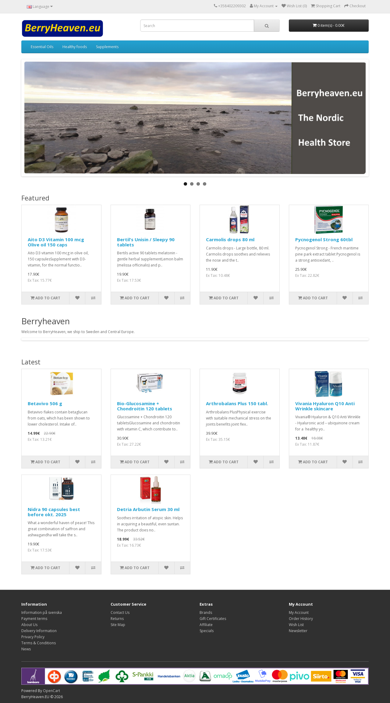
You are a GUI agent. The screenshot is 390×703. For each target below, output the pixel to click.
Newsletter (298, 630)
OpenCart (51, 690)
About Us (29, 624)
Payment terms (34, 618)
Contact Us (120, 612)
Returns (117, 618)
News (26, 649)
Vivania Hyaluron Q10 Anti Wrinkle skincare (325, 406)
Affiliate (206, 624)
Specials (207, 630)
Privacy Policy (32, 636)
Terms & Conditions (38, 643)
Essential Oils (42, 46)
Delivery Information (39, 630)
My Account (299, 612)
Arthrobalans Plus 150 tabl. (237, 403)
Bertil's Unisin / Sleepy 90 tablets (146, 242)
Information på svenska (41, 612)
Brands (206, 612)
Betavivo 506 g (45, 403)
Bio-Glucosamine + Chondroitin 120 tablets (144, 406)
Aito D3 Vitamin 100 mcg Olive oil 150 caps (56, 242)
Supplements (107, 46)
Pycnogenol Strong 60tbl (324, 239)
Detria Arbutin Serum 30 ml (148, 509)
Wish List (296, 624)
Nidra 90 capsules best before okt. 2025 (54, 511)
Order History (301, 618)
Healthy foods (74, 46)
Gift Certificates (213, 618)
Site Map (118, 624)
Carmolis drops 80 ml (230, 239)
